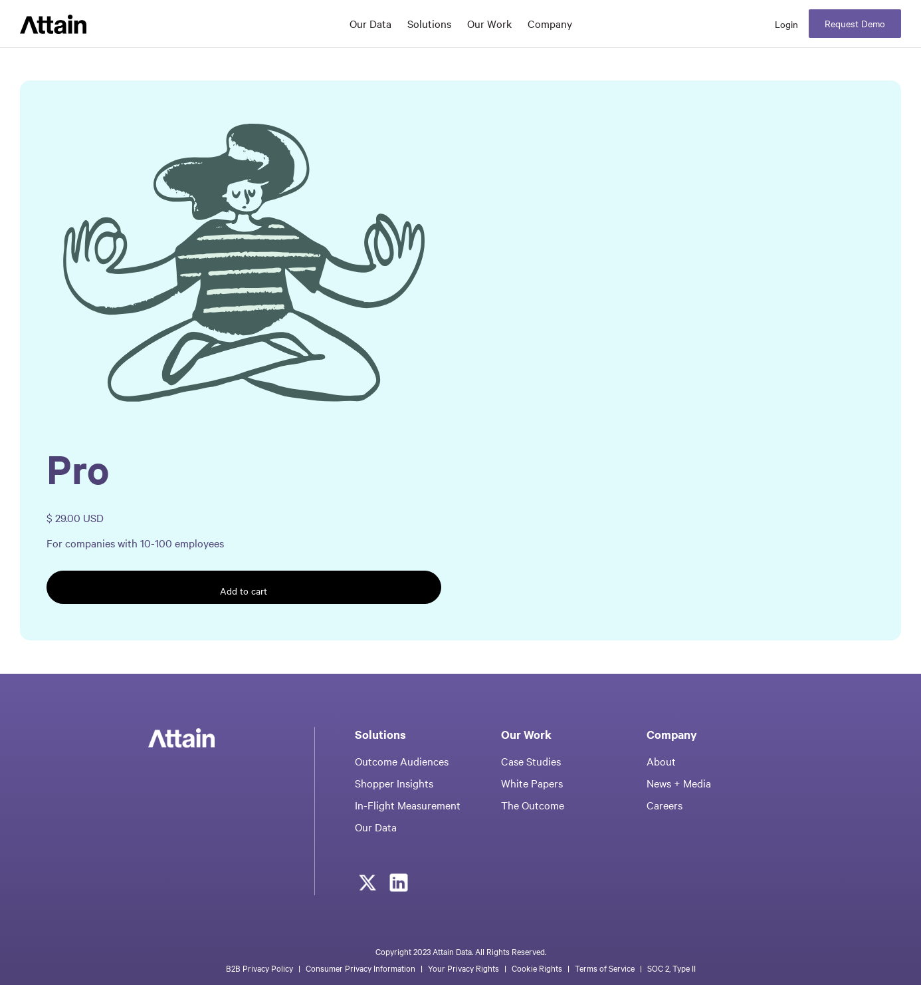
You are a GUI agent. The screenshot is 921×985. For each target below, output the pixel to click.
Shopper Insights (394, 782)
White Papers (532, 782)
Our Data (370, 23)
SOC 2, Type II (671, 968)
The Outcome (532, 804)
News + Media (679, 782)
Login (786, 24)
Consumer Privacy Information (360, 968)
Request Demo (855, 23)
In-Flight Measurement (407, 804)
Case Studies (531, 761)
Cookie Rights (537, 968)
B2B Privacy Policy (259, 968)
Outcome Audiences (402, 761)
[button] (429, 24)
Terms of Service (605, 968)
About (661, 761)
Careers (664, 804)
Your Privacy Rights (463, 968)
